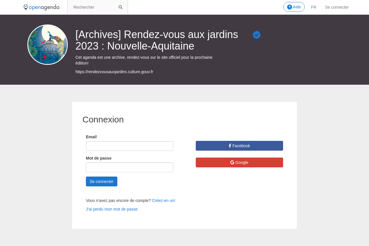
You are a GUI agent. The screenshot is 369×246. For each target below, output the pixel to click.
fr (314, 7)
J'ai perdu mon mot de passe (112, 209)
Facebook (239, 145)
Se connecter (337, 7)
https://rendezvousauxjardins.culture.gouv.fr (114, 71)
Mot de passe (99, 158)
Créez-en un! (163, 200)
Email (91, 137)
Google (239, 162)
